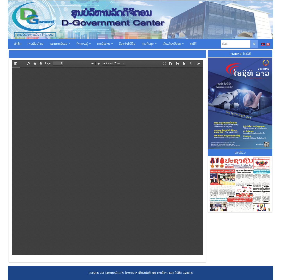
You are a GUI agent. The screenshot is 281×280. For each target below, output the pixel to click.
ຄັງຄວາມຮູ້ (83, 44)
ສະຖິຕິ (193, 44)
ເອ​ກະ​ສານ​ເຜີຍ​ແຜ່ (60, 44)
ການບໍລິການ (105, 44)
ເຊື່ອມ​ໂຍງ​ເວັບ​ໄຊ (173, 44)
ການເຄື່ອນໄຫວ (35, 44)
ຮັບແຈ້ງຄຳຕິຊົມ (127, 44)
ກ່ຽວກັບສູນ (149, 44)
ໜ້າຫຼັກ (17, 44)
